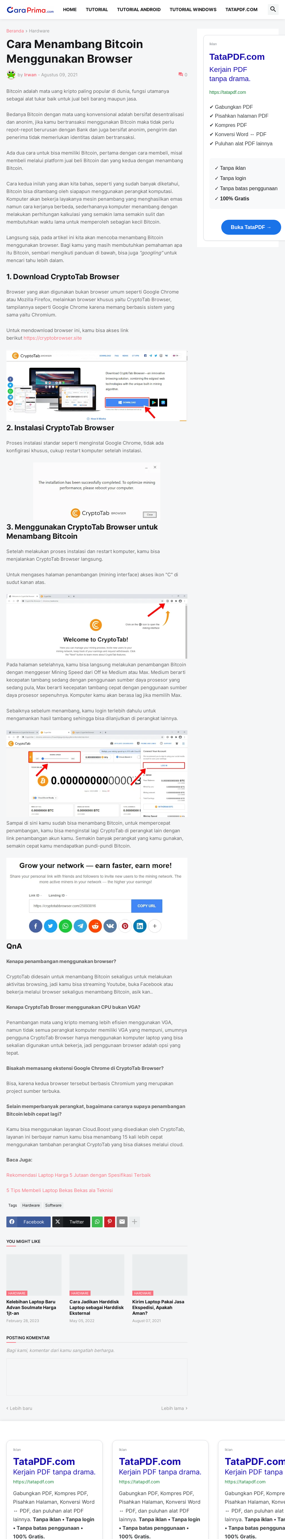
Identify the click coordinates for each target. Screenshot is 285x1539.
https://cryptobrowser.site (53, 338)
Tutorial (97, 9)
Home (70, 9)
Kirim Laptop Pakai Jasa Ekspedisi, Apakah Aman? (158, 1307)
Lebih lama (172, 1408)
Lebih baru (21, 1408)
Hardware (39, 31)
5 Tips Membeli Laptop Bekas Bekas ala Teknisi (59, 1190)
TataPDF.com (241, 9)
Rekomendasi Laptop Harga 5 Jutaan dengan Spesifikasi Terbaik (78, 1175)
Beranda (15, 31)
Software (53, 1205)
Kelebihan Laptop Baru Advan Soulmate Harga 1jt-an (31, 1307)
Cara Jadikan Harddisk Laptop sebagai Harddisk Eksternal (96, 1307)
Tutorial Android (139, 9)
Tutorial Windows (193, 9)
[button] (273, 9)
